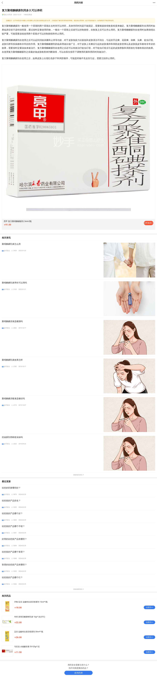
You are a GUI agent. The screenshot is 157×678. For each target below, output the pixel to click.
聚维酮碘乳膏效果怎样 (12, 360)
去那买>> (149, 607)
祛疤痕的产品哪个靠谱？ (13, 552)
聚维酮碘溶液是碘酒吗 (12, 321)
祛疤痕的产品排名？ (11, 500)
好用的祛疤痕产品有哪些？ (14, 539)
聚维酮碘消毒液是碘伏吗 (13, 398)
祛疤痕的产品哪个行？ (12, 577)
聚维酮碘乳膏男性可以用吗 (14, 282)
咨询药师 (78, 673)
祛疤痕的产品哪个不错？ (13, 526)
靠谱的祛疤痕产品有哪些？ (14, 564)
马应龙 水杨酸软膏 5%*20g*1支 (27, 646)
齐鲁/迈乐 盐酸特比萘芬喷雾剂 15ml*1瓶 (31, 602)
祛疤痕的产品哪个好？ (12, 513)
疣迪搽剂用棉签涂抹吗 (12, 437)
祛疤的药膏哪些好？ (11, 488)
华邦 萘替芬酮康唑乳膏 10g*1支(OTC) (29, 617)
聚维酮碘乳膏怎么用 (11, 244)
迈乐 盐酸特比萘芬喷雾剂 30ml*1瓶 (28, 632)
